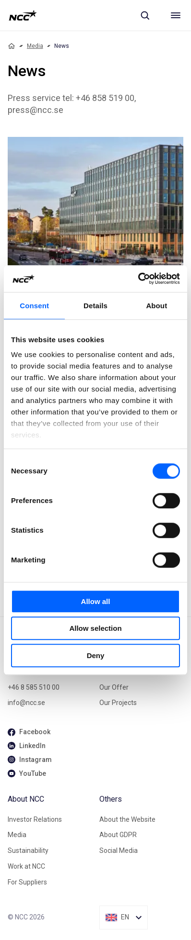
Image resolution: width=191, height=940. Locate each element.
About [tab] (156, 306)
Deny (96, 655)
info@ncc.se (26, 702)
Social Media (118, 850)
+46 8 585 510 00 (34, 687)
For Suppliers (27, 882)
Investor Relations (35, 819)
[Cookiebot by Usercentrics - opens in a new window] (138, 278)
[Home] (11, 46)
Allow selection (95, 628)
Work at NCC (26, 866)
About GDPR (118, 835)
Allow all (95, 601)
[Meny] (175, 15)
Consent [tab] (34, 306)
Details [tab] (95, 306)
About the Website (127, 819)
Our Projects (118, 702)
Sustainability (28, 850)
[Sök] (145, 15)
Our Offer (114, 687)
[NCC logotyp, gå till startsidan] (23, 15)
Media (35, 46)
